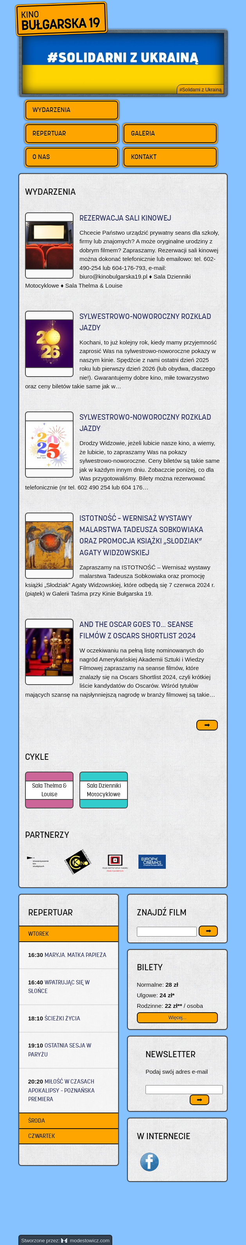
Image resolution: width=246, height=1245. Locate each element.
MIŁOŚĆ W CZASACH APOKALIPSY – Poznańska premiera (61, 1090)
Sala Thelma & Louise (49, 790)
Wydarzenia (51, 110)
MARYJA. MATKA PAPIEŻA (75, 954)
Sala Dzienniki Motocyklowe (104, 790)
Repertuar (49, 133)
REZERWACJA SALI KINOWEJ (125, 218)
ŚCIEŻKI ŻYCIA (62, 1018)
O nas (41, 157)
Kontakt (143, 157)
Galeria (143, 133)
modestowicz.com (85, 1240)
